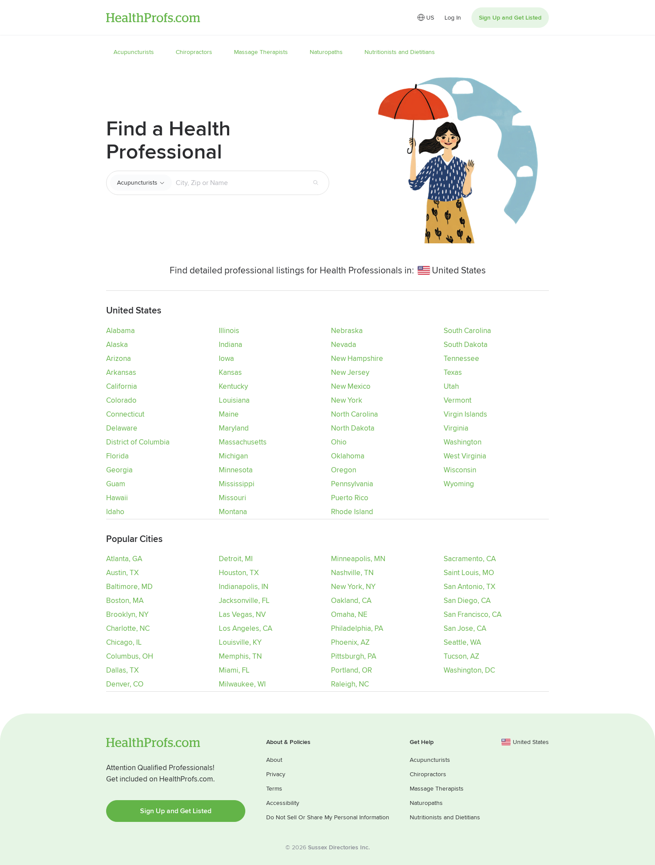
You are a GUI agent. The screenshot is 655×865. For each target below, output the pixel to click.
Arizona (118, 358)
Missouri (232, 497)
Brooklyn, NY (127, 614)
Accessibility (282, 802)
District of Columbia (138, 442)
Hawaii (117, 497)
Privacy (275, 773)
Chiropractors (428, 773)
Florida (117, 456)
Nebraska (347, 330)
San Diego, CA (467, 600)
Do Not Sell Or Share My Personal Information (327, 816)
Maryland (234, 428)
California (121, 386)
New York (346, 400)
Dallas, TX (122, 669)
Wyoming (459, 483)
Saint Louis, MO (469, 572)
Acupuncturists (137, 182)
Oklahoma (347, 456)
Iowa (226, 358)
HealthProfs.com (153, 17)
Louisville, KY (240, 641)
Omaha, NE (349, 614)
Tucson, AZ (461, 655)
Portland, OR (351, 669)
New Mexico (351, 386)
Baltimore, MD (129, 586)
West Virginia (465, 456)
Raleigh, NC (350, 683)
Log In (452, 17)
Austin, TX (122, 572)
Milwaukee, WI (242, 683)
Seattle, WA (462, 641)
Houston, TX (239, 572)
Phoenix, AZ (350, 641)
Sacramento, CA (470, 558)
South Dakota (466, 344)
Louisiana (234, 400)
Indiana (230, 344)
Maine (229, 414)
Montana (233, 511)
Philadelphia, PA (357, 628)
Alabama (120, 330)
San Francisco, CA (472, 614)
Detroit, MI (236, 558)
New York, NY (353, 586)
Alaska (117, 344)
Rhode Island (352, 511)
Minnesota (236, 470)
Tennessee (461, 358)
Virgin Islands (465, 414)
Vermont (457, 400)
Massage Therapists (437, 787)
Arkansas (121, 372)
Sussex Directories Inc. (339, 846)
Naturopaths (426, 802)
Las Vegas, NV (242, 614)
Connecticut (125, 414)
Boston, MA (125, 600)
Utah (451, 386)
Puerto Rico (349, 497)
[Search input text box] (239, 183)
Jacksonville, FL (244, 600)
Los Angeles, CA (245, 628)
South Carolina (467, 330)
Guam (115, 483)
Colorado (121, 400)
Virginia (456, 428)
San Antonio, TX (469, 586)
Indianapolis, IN (243, 586)
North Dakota (352, 428)
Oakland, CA (351, 600)
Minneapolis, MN (358, 558)
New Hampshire (357, 358)
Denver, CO (125, 683)
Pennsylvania (352, 483)
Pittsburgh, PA (353, 655)
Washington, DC (469, 669)
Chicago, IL (124, 641)
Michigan (233, 456)
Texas (453, 372)
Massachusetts (243, 442)
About (274, 759)
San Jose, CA (465, 628)
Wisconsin (460, 470)
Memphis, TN (240, 655)
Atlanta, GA (124, 558)
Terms (274, 787)
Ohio (339, 442)
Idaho (115, 511)
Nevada (343, 344)
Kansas (230, 372)
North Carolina (354, 414)
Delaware (121, 428)
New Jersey (350, 372)
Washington (462, 442)
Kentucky (233, 386)
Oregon (343, 470)
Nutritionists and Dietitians (445, 816)
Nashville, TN (352, 572)
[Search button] (315, 183)
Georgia (119, 470)
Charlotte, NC (128, 628)
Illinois (229, 330)
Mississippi (236, 483)
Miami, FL (234, 669)
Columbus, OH (129, 655)
